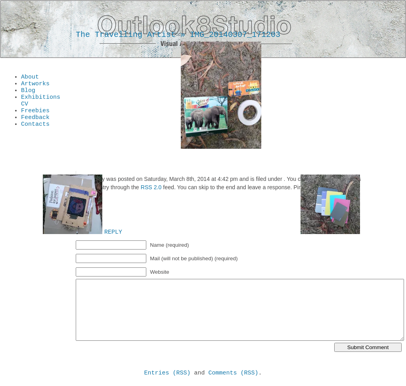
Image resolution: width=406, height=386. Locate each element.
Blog (28, 94)
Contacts (35, 133)
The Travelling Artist (126, 34)
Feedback (35, 125)
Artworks (35, 86)
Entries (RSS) (167, 374)
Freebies (35, 117)
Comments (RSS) (234, 374)
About (30, 78)
